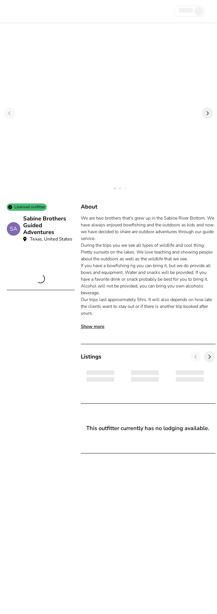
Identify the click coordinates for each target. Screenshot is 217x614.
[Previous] (9, 113)
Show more (93, 326)
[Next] (207, 113)
